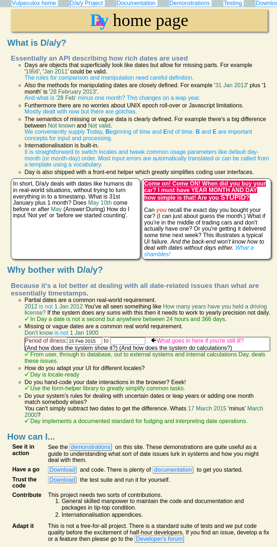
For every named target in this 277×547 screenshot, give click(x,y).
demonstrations (90, 447)
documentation (173, 470)
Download (62, 470)
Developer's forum (159, 539)
